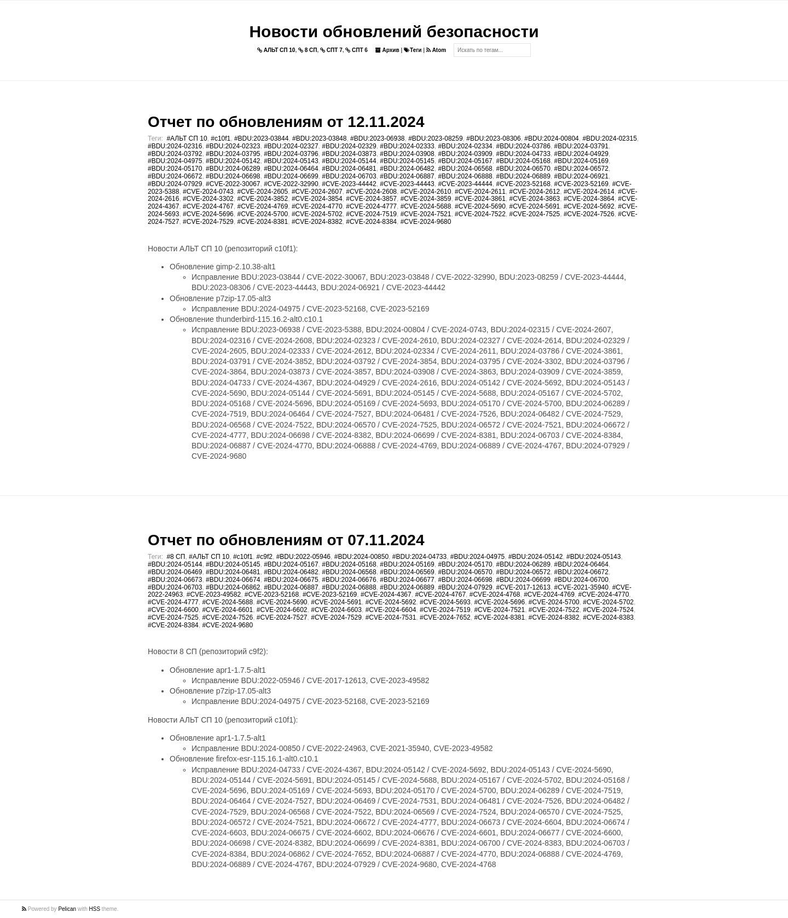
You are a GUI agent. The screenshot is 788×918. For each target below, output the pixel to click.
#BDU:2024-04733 (523, 154)
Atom (436, 50)
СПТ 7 (331, 50)
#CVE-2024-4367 (386, 594)
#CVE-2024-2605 (262, 191)
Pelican (67, 909)
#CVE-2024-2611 (480, 191)
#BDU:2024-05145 (407, 161)
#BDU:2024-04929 (581, 154)
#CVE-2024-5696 (208, 214)
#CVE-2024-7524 (608, 610)
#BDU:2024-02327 (291, 146)
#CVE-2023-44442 (349, 184)
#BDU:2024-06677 (407, 580)
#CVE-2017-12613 (523, 587)
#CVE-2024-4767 (208, 206)
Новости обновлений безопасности (393, 31)
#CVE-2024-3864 (589, 199)
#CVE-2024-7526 (589, 214)
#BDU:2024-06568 (465, 168)
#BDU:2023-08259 (435, 138)
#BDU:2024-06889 (523, 176)
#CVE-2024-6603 (336, 610)
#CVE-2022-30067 (233, 184)
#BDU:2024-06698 (233, 176)
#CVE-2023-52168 (523, 184)
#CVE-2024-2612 (534, 191)
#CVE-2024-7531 (391, 617)
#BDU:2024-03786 (523, 146)
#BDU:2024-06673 (175, 580)
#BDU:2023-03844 (261, 138)
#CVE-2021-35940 (581, 587)
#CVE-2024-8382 (317, 222)
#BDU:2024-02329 (349, 146)
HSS (95, 909)
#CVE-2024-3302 (208, 199)
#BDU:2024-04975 (175, 161)
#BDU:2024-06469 (175, 572)
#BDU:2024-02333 (407, 146)
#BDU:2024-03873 (349, 154)
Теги (412, 50)
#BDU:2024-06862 (233, 587)
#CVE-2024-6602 (282, 610)
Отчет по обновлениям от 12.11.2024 (286, 121)
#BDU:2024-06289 (233, 168)
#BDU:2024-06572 (581, 168)
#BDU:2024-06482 (407, 168)
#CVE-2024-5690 (480, 206)
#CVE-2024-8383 (608, 617)
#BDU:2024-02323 (233, 146)
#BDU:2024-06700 (581, 580)
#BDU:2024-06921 (581, 176)
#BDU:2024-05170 (175, 168)
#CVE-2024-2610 (426, 191)
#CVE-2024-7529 (208, 222)
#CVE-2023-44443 (407, 184)
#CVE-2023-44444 (465, 184)
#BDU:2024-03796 (291, 154)
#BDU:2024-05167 (465, 161)
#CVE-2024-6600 (173, 610)
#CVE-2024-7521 (426, 214)
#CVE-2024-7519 (371, 214)
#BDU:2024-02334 (465, 146)
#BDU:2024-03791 (581, 146)
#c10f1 (220, 138)
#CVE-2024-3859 (426, 199)
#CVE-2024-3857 (371, 199)
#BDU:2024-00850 (361, 557)
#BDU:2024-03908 (407, 154)
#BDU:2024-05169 (581, 161)
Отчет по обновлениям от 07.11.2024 (286, 540)
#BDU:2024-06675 (291, 580)
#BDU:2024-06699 (291, 176)
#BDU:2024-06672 (175, 176)
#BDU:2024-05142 (233, 161)
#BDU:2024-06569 (407, 572)
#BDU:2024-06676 (349, 580)
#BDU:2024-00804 (551, 138)
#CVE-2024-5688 (426, 206)
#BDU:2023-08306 (493, 138)
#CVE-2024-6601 (227, 610)
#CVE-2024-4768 (495, 594)
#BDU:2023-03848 (319, 138)
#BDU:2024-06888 (465, 176)
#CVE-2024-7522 (480, 214)
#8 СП (175, 557)
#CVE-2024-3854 (317, 199)
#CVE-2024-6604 (391, 610)
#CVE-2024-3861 (480, 199)
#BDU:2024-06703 (349, 176)
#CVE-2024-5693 (445, 602)
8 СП (307, 50)
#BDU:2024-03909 (465, 154)
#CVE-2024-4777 (371, 206)
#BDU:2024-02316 (175, 146)
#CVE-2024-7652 (445, 617)
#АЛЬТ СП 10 (186, 138)
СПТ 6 (356, 50)
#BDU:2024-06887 (407, 176)
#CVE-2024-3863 (534, 199)
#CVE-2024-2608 (371, 191)
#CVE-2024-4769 (262, 206)
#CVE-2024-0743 (208, 191)
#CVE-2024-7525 (534, 214)
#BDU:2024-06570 (523, 168)
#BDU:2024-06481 (349, 168)
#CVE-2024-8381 (262, 222)
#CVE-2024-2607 (317, 191)
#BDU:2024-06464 (291, 168)
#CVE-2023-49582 (214, 594)
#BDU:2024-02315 (609, 138)
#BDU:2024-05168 (523, 161)
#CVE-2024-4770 (317, 206)
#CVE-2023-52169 (581, 184)
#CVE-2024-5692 (589, 206)
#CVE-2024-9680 (426, 222)
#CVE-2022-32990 (291, 184)
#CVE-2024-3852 (262, 199)
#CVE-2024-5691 (534, 206)
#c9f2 (265, 557)
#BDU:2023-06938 (377, 138)
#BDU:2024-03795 (233, 154)
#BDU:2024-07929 (175, 184)
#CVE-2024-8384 (371, 222)
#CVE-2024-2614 (589, 191)
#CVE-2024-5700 (262, 214)
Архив (387, 50)
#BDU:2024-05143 (291, 161)
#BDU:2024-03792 (175, 154)
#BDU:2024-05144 (349, 161)
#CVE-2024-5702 (317, 214)
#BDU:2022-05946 (303, 557)
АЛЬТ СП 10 (276, 50)
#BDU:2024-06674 (233, 580)
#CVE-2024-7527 (282, 617)
